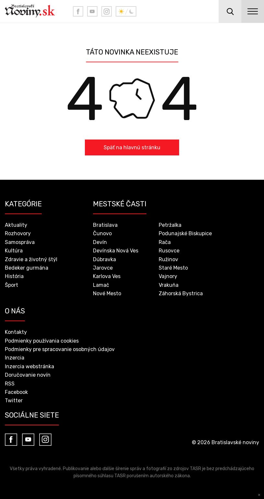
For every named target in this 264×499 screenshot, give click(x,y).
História (14, 276)
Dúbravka (104, 259)
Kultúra (14, 251)
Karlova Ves (107, 276)
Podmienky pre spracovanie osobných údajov (60, 349)
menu (252, 11)
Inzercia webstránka (29, 366)
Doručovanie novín (28, 375)
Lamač (101, 285)
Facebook (16, 392)
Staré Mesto (173, 268)
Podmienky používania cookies (42, 341)
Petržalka (170, 225)
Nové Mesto (107, 293)
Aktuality (16, 225)
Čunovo (102, 233)
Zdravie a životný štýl (31, 259)
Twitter (14, 400)
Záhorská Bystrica (181, 293)
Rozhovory (18, 233)
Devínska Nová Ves (115, 251)
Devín (100, 242)
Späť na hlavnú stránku (132, 147)
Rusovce (169, 251)
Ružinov (168, 259)
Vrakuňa (168, 285)
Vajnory (168, 276)
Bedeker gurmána (26, 268)
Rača (165, 242)
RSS (10, 384)
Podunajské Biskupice (185, 233)
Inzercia (14, 358)
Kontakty (16, 332)
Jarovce (103, 268)
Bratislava (105, 225)
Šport (11, 285)
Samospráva (20, 242)
